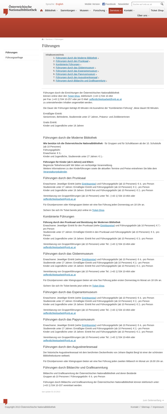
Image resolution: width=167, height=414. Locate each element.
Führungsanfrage (14, 57)
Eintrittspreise (89, 183)
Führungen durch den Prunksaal (72, 61)
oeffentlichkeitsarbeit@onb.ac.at (105, 99)
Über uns (143, 15)
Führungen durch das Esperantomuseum (76, 71)
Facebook (111, 4)
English (59, 4)
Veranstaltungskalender (55, 171)
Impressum (158, 407)
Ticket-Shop (74, 96)
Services (116, 10)
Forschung (100, 10)
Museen (85, 10)
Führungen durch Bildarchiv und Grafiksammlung (80, 80)
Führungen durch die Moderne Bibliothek (76, 58)
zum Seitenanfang (153, 400)
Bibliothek (51, 10)
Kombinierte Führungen (68, 64)
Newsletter (123, 4)
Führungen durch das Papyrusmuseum (75, 74)
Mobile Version (92, 4)
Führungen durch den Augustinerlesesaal (76, 77)
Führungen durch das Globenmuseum (75, 67)
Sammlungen (69, 10)
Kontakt (129, 10)
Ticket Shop (157, 10)
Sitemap (145, 407)
